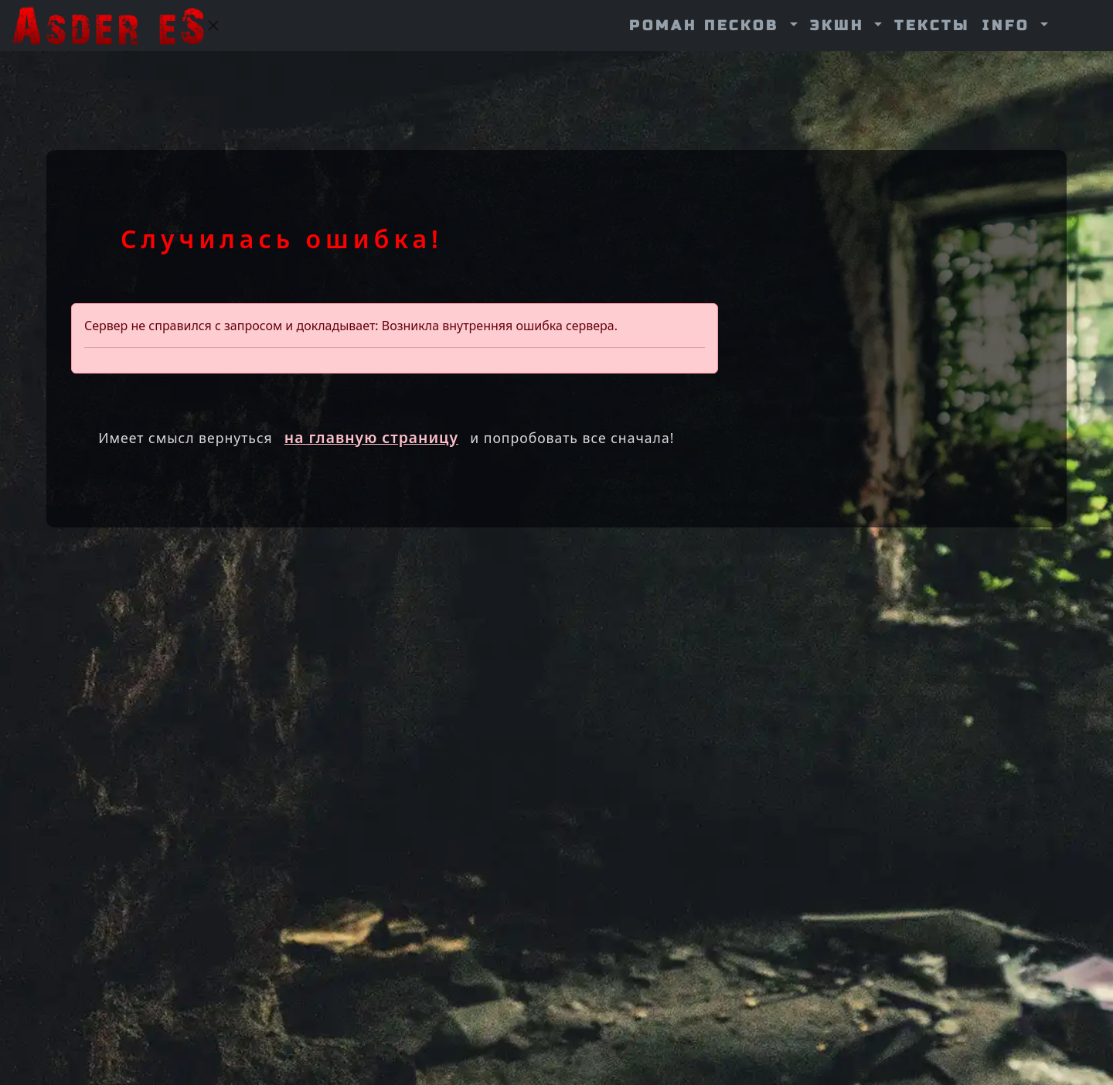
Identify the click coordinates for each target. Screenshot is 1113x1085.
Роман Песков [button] (707, 25)
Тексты (932, 25)
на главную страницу (371, 437)
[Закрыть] (213, 25)
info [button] (1009, 25)
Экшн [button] (840, 25)
